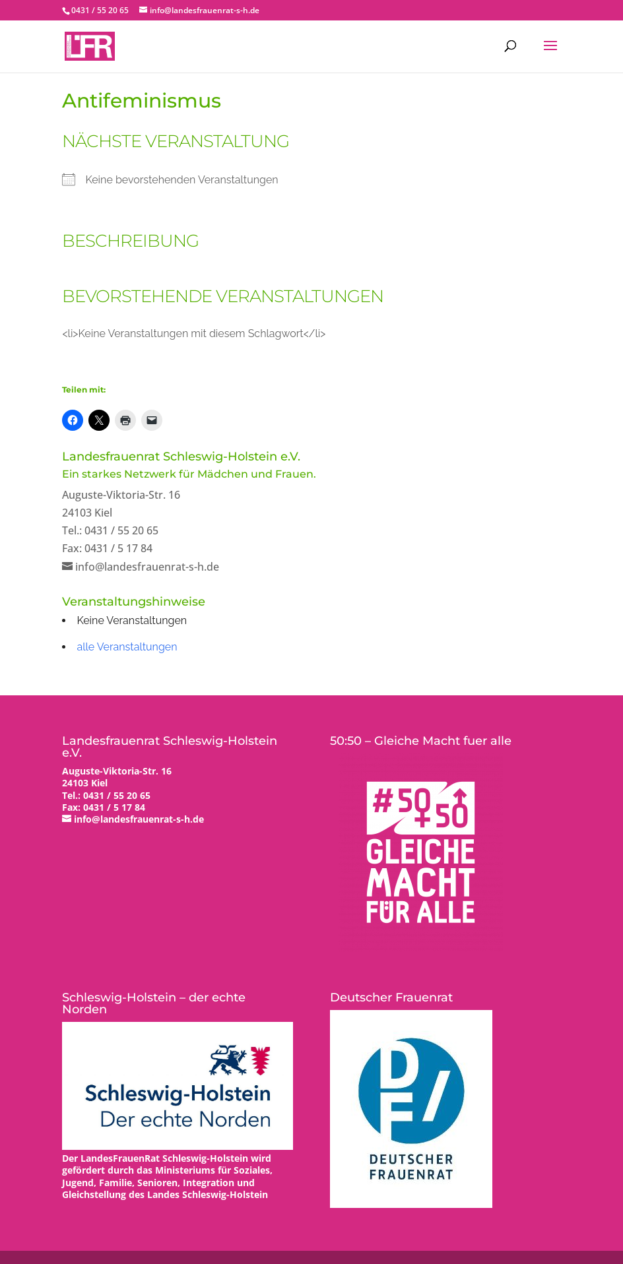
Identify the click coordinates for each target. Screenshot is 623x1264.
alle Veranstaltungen (127, 647)
